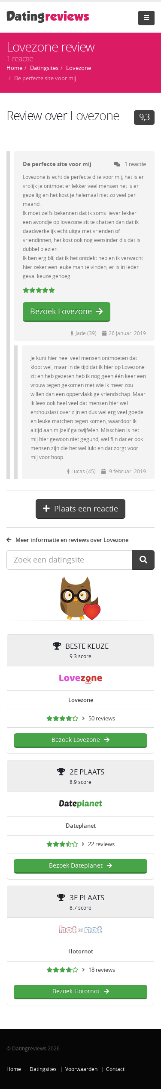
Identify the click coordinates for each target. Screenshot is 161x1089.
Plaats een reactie (80, 509)
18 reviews (101, 970)
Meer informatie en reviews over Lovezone (67, 540)
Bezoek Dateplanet (80, 865)
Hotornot (80, 951)
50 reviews (101, 718)
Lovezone (94, 116)
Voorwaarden (81, 1069)
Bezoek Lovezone (66, 311)
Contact (115, 1069)
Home (13, 1069)
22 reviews (101, 844)
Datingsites (43, 1069)
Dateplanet (81, 826)
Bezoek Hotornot (80, 991)
